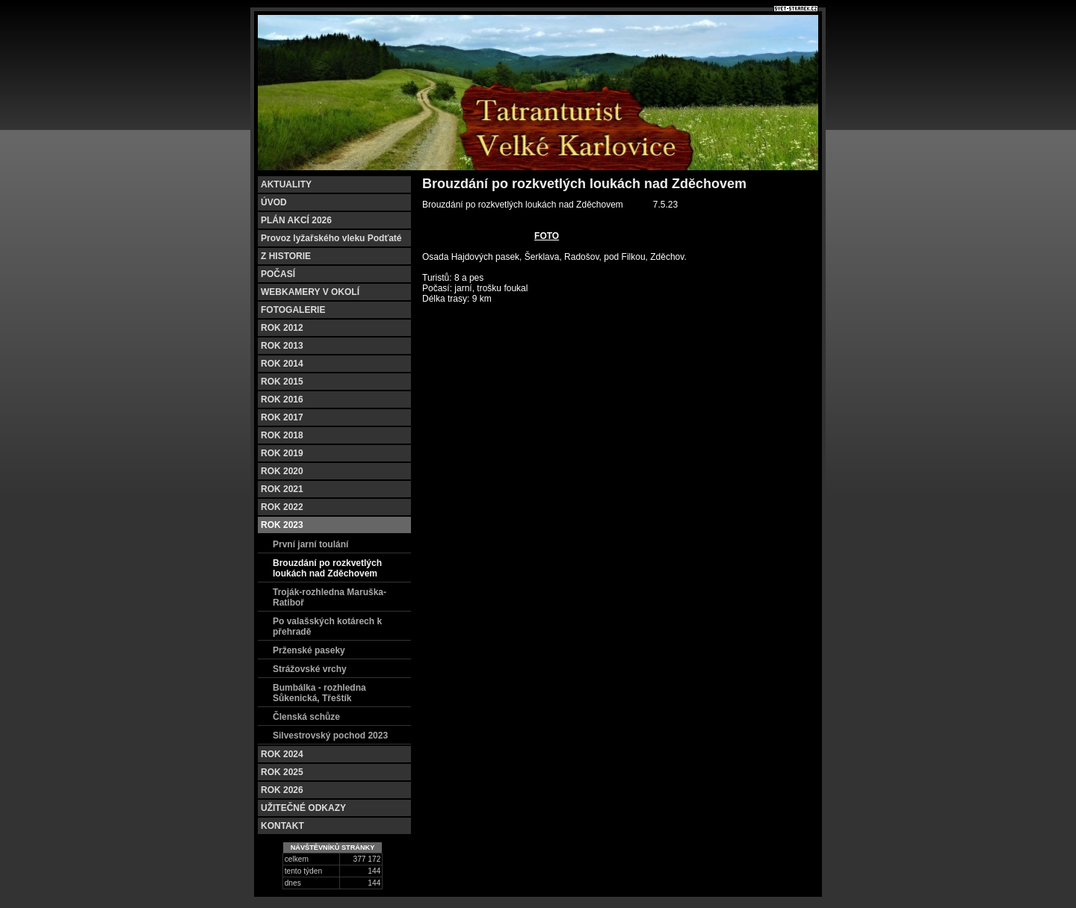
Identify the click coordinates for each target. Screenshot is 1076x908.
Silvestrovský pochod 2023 (330, 735)
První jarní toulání (310, 544)
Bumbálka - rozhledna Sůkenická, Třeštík (319, 692)
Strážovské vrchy (310, 669)
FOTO (546, 236)
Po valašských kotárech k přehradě (327, 626)
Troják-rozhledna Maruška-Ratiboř (329, 597)
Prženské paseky (309, 650)
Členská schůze (306, 717)
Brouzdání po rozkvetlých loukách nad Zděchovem (327, 568)
